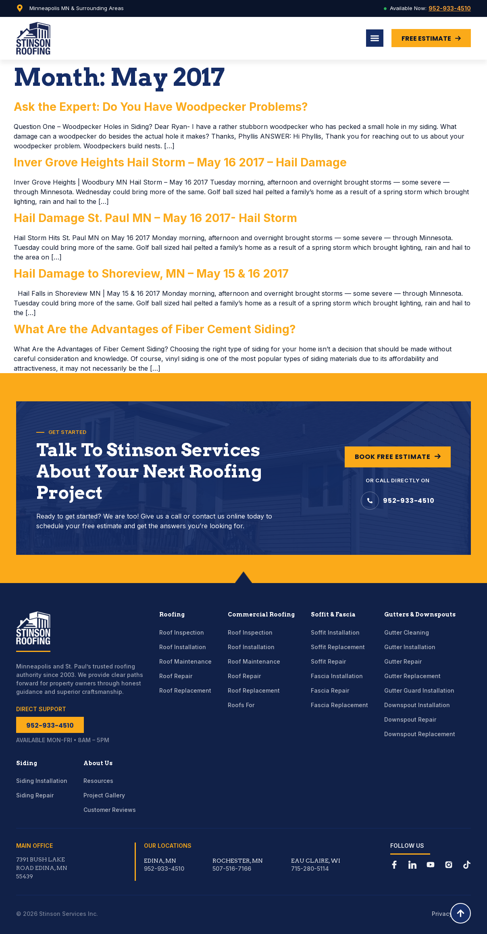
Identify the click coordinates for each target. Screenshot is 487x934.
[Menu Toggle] (374, 38)
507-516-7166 (231, 868)
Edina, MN (160, 860)
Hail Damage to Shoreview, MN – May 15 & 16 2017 (151, 273)
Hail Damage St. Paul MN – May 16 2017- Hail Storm (155, 218)
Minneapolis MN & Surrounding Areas (76, 8)
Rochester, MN (237, 860)
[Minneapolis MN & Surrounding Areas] (19, 8)
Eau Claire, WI (315, 860)
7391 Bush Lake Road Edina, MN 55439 (41, 868)
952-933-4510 (450, 8)
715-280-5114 (310, 868)
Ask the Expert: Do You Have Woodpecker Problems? (161, 107)
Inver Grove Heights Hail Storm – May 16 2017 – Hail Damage (180, 162)
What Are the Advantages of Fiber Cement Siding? (155, 329)
